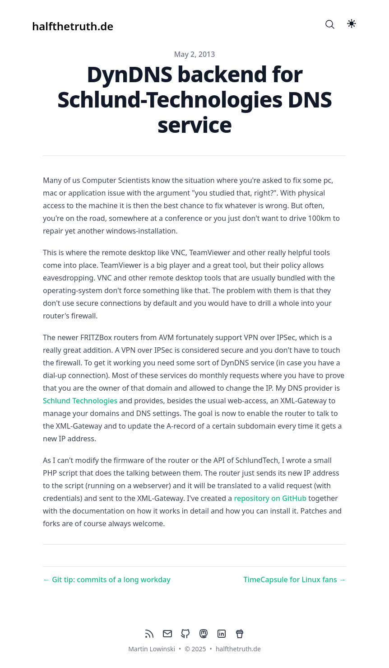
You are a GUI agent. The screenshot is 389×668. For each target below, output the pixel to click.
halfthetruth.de (238, 649)
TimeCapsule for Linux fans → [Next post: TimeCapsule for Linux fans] (295, 579)
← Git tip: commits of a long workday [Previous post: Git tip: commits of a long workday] (107, 579)
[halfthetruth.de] (72, 24)
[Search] (329, 24)
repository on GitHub (270, 498)
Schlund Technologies (80, 401)
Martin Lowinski (151, 649)
